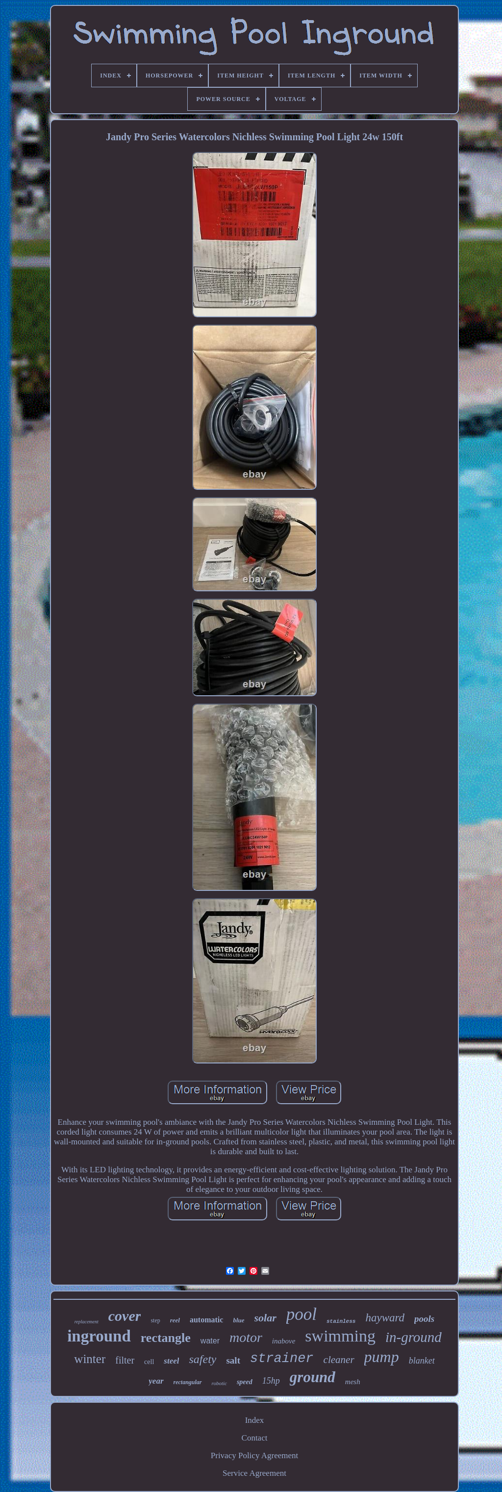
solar (265, 1318)
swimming (340, 1336)
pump (381, 1357)
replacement (87, 1321)
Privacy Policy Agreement (254, 1455)
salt (233, 1360)
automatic (206, 1319)
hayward (384, 1318)
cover (124, 1316)
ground (312, 1377)
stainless (340, 1321)
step (155, 1320)
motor (245, 1337)
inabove (283, 1341)
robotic (219, 1383)
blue (238, 1320)
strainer (282, 1358)
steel (171, 1361)
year (156, 1381)
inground (99, 1336)
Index (254, 1420)
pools (424, 1319)
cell (149, 1362)
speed (244, 1382)
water (210, 1341)
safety (202, 1359)
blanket (422, 1361)
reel (175, 1320)
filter (124, 1360)
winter (89, 1359)
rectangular (188, 1382)
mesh (352, 1382)
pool (301, 1314)
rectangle (166, 1338)
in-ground (413, 1337)
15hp (271, 1381)
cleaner (339, 1360)
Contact (255, 1437)
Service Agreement (254, 1473)
